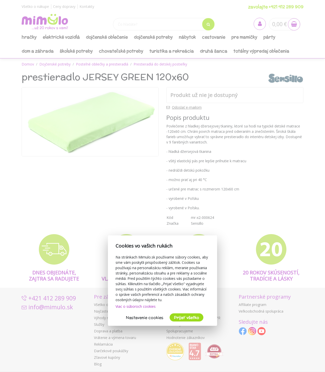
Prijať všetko (186, 317)
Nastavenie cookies (144, 317)
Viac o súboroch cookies (136, 306)
